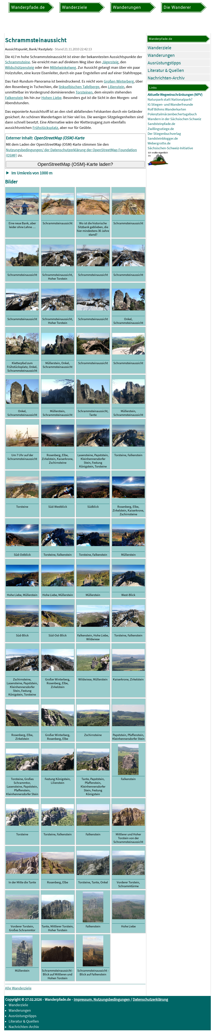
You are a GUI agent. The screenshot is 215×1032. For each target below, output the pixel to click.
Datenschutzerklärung (150, 999)
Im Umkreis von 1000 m (31, 173)
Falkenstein (14, 97)
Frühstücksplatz (45, 127)
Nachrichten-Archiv (166, 78)
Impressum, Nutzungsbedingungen (102, 999)
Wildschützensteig (19, 67)
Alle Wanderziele (18, 988)
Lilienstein (116, 86)
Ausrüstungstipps (164, 63)
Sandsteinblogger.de (163, 138)
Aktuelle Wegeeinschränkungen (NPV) (175, 94)
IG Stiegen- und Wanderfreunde (170, 104)
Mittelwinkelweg (63, 67)
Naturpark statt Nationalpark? (170, 99)
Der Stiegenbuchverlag (164, 133)
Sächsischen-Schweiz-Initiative (170, 148)
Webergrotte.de (159, 143)
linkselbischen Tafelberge (79, 86)
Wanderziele (159, 48)
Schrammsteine (17, 62)
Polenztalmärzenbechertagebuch (172, 114)
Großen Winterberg (119, 81)
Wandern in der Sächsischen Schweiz (174, 119)
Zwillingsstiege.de (161, 129)
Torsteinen (84, 92)
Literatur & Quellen (166, 70)
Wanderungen (161, 55)
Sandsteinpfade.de (161, 124)
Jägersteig (110, 62)
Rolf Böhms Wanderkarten (167, 109)
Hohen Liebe (51, 97)
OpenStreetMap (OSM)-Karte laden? (75, 164)
